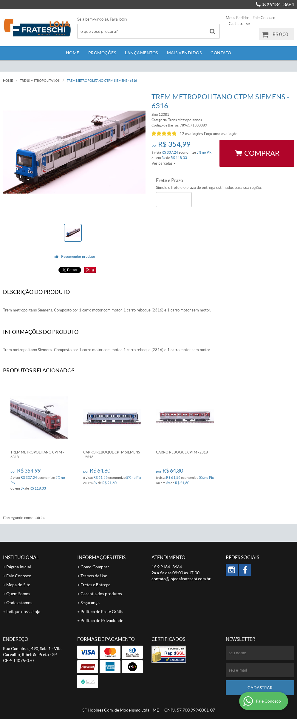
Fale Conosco (264, 18)
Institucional (21, 557)
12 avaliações (191, 134)
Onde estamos (19, 602)
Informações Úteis (101, 557)
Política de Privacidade (102, 620)
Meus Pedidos (238, 18)
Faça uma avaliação (220, 134)
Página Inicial (18, 566)
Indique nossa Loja (23, 611)
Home (72, 52)
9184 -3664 (278, 4)
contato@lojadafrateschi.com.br (181, 578)
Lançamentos (141, 52)
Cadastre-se (239, 23)
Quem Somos (18, 593)
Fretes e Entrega (95, 584)
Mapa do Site (18, 584)
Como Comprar (95, 566)
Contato (221, 52)
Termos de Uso (94, 575)
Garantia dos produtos (101, 593)
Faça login (118, 19)
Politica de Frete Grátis (102, 611)
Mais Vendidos (184, 52)
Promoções (102, 52)
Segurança (90, 602)
